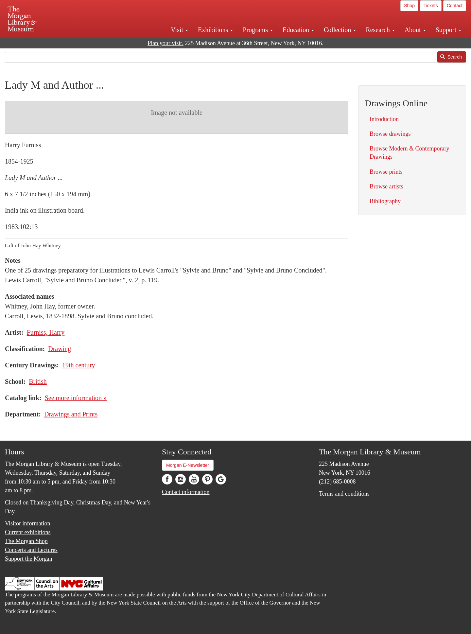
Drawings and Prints (70, 414)
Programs (258, 29)
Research (380, 29)
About (415, 29)
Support (448, 29)
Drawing (59, 348)
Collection (340, 29)
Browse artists (386, 186)
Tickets (431, 5)
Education (298, 29)
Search (451, 57)
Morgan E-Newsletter (187, 465)
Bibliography (385, 201)
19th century (78, 365)
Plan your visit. (165, 43)
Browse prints (386, 171)
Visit (179, 29)
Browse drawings (390, 134)
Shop (409, 5)
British (37, 381)
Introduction (384, 119)
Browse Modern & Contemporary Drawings (409, 152)
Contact (454, 5)
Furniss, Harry (46, 332)
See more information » (76, 397)
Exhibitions (215, 29)
